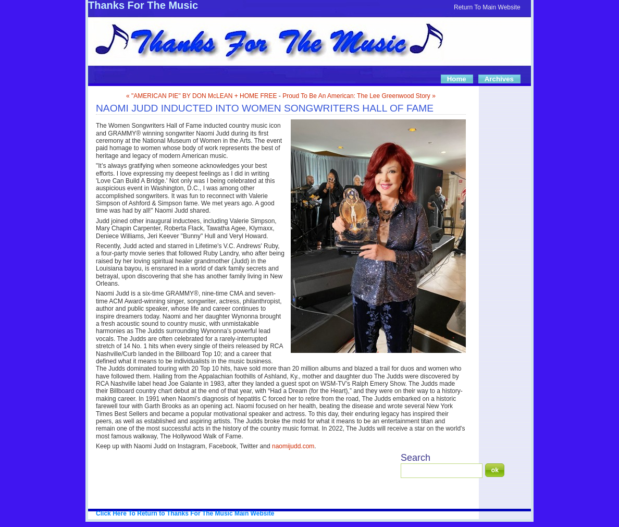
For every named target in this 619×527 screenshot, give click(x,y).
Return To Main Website (487, 7)
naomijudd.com (293, 446)
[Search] (441, 470)
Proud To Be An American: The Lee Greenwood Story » (359, 96)
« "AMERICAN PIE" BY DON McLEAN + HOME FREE (201, 96)
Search (415, 457)
